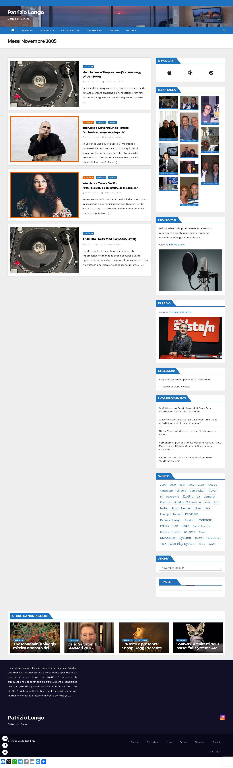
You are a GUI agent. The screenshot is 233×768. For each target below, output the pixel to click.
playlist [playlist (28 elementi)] (189, 520)
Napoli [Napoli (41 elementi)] (177, 514)
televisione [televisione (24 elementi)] (212, 538)
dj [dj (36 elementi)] (161, 496)
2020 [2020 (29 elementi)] (173, 484)
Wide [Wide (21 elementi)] (202, 543)
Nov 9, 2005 (91, 193)
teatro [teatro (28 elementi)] (198, 537)
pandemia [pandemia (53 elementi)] (191, 514)
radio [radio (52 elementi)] (185, 525)
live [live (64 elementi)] (207, 508)
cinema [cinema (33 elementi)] (181, 490)
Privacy (183, 742)
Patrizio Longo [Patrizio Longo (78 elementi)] (170, 520)
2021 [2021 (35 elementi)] (182, 484)
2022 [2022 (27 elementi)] (191, 484)
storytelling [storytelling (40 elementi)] (168, 537)
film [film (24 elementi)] (207, 502)
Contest (135, 742)
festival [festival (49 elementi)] (165, 502)
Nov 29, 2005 (92, 82)
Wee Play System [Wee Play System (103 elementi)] (182, 544)
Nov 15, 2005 (92, 137)
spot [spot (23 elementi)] (202, 532)
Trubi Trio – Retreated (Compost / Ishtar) (109, 239)
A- (5, 752)
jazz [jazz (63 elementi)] (174, 508)
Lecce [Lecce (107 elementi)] (185, 508)
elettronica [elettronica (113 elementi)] (191, 496)
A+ (5, 738)
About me (200, 742)
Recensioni (94, 30)
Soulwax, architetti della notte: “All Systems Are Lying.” (197, 648)
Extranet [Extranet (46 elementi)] (209, 496)
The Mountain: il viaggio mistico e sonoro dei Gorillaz (34, 648)
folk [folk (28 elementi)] (216, 502)
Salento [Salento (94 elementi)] (189, 532)
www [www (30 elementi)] (212, 543)
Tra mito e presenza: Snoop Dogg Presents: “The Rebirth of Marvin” (143, 648)
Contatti (217, 742)
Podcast (112, 122)
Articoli (27, 30)
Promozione (152, 742)
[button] (224, 30)
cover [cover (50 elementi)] (212, 490)
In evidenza (88, 122)
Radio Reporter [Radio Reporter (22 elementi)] (202, 526)
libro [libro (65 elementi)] (197, 508)
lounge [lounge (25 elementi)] (164, 514)
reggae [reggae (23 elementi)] (164, 532)
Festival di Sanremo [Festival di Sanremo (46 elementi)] (187, 502)
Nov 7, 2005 (91, 244)
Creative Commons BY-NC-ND (39, 677)
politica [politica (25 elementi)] (164, 526)
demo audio (178, 244)
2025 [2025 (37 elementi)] (201, 484)
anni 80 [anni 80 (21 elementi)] (212, 484)
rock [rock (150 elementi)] (176, 532)
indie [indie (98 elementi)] (164, 508)
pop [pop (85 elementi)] (175, 526)
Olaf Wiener (166, 408)
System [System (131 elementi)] (185, 538)
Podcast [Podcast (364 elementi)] (204, 520)
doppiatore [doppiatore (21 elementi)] (172, 496)
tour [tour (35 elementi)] (163, 543)
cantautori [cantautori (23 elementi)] (166, 490)
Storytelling (70, 30)
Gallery (114, 30)
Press (169, 742)
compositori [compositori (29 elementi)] (197, 490)
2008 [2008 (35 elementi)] (163, 484)
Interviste (47, 30)
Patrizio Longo (26, 12)
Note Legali (215, 751)
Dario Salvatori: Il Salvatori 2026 (82, 646)
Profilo (131, 30)
